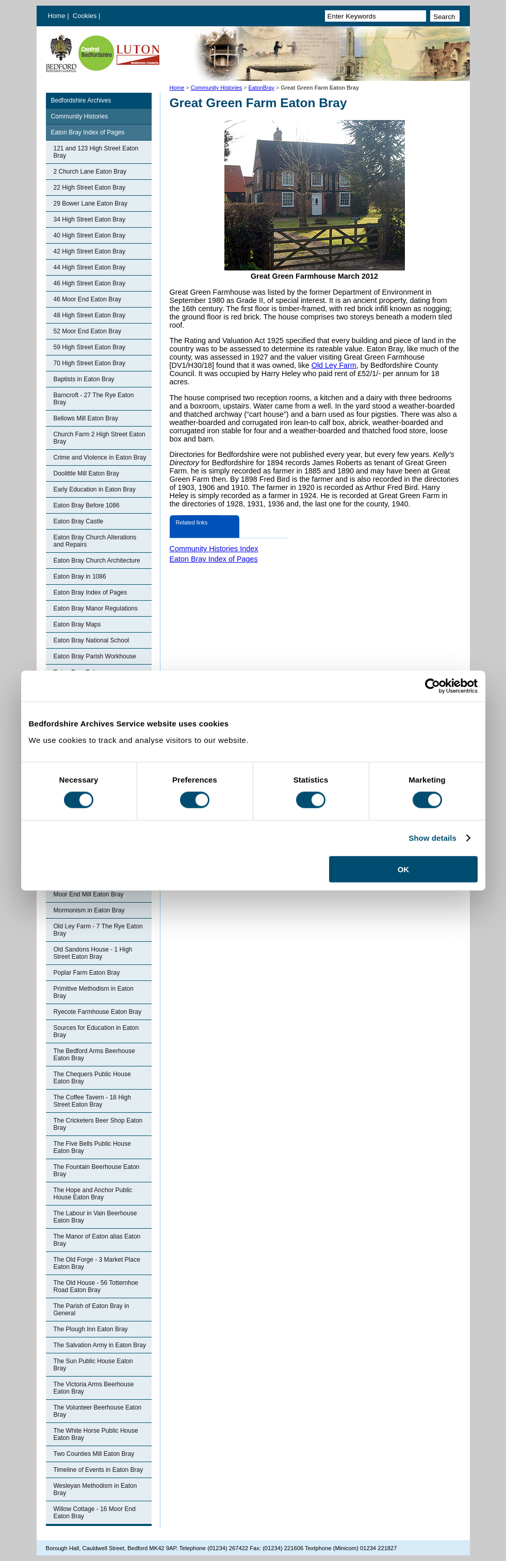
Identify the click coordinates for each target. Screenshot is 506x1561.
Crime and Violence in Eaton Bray (100, 457)
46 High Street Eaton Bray (89, 283)
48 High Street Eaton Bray (89, 315)
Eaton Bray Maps (77, 624)
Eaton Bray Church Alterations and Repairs (95, 541)
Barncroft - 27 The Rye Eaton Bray (94, 399)
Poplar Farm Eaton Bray (87, 972)
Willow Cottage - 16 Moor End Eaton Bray (95, 1512)
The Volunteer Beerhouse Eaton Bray (98, 1411)
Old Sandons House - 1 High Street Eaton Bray (93, 953)
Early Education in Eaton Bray (95, 489)
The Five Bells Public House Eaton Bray (92, 1147)
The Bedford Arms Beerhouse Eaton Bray (94, 1054)
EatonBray (261, 87)
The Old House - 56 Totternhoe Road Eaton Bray (96, 1286)
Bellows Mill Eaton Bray (86, 418)
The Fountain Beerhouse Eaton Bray (97, 1170)
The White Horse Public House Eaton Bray (96, 1434)
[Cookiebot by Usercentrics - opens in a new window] (432, 686)
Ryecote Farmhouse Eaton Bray (98, 1011)
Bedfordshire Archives (81, 100)
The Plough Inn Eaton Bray (91, 1329)
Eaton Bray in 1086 (80, 576)
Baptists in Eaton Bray (84, 379)
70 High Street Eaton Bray (89, 363)
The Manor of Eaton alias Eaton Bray (97, 1240)
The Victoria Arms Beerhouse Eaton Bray (94, 1388)
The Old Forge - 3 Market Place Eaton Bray (97, 1263)
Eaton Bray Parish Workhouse (95, 656)
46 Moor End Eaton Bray (87, 299)
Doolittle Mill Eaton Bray (86, 473)
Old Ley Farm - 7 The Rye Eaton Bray (98, 930)
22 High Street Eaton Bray (89, 187)
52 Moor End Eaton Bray (87, 331)
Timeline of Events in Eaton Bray (98, 1469)
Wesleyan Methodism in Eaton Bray (95, 1489)
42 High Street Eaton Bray (89, 251)
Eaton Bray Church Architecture (97, 560)
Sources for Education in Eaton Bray (96, 1031)
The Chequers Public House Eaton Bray (92, 1078)
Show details (432, 838)
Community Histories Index (214, 549)
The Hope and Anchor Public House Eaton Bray (93, 1193)
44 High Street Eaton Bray (89, 267)
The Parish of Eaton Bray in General (91, 1309)
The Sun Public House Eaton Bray (93, 1365)
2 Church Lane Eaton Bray (90, 171)
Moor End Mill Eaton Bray (89, 894)
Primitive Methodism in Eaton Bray (94, 992)
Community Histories (216, 87)
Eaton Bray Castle (79, 521)
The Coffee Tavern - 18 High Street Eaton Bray (92, 1101)
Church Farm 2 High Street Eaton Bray (99, 438)
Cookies (86, 16)
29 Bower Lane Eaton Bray (90, 203)
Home (57, 16)
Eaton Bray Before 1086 (87, 505)
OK (404, 868)
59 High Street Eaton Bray (89, 347)
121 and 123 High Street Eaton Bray (96, 152)
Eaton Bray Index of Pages (88, 132)
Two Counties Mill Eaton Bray (94, 1453)
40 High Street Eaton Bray (89, 235)
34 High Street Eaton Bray (89, 219)
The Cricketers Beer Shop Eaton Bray (98, 1124)
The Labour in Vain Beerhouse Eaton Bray (95, 1217)
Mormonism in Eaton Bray (89, 910)
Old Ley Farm (334, 365)
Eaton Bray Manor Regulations (96, 608)
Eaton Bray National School (91, 640)
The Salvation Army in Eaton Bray (100, 1345)
